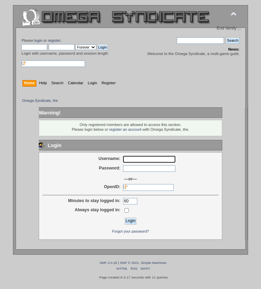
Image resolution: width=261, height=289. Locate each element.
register (54, 40)
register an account (125, 129)
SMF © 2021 (129, 263)
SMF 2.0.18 (108, 263)
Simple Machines (154, 263)
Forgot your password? (130, 231)
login (38, 40)
